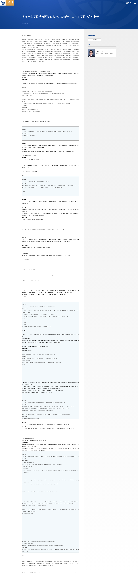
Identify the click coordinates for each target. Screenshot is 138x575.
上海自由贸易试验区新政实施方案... (31, 573)
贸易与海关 (94, 39)
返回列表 (75, 573)
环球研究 (28, 6)
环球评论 (32, 6)
